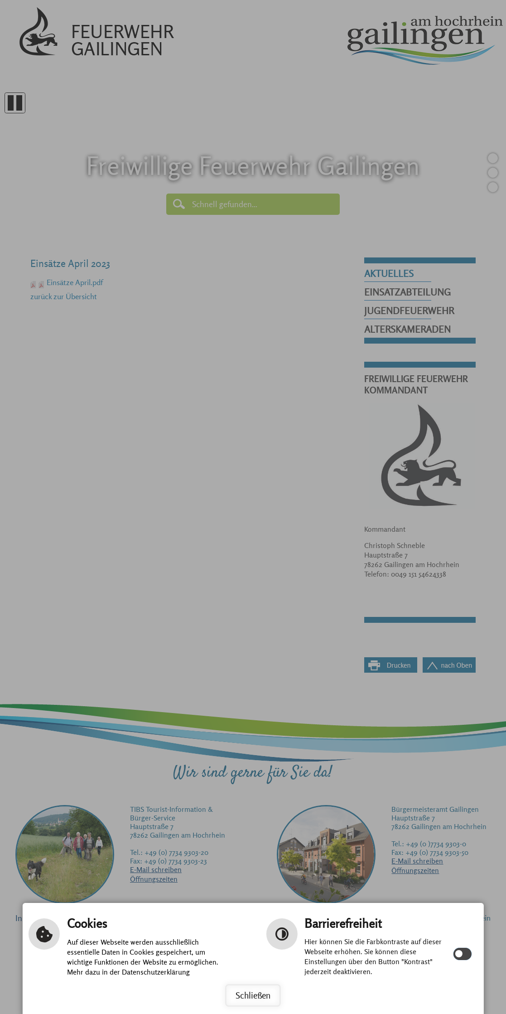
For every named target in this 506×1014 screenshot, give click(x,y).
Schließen (253, 995)
